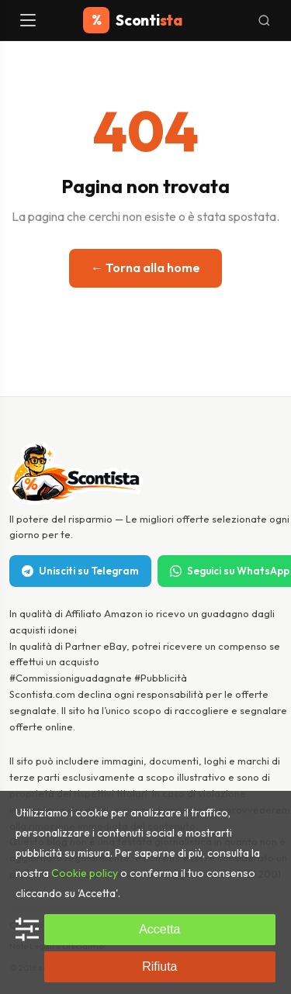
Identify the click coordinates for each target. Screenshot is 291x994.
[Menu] (29, 20)
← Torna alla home (145, 267)
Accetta (159, 929)
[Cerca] (264, 20)
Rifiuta (159, 966)
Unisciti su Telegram (80, 570)
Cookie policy (84, 873)
